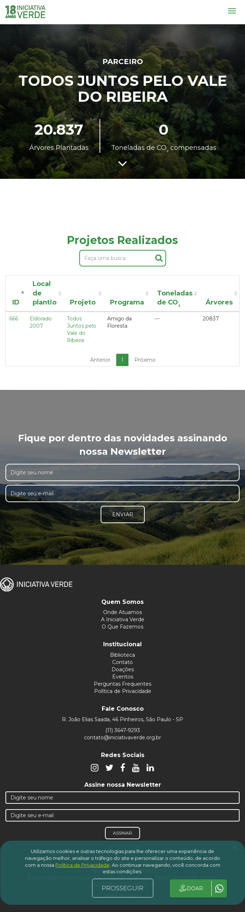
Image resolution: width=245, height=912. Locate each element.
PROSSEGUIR (122, 888)
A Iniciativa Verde (122, 619)
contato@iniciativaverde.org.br (122, 737)
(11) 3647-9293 (122, 730)
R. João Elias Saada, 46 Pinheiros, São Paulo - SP (122, 719)
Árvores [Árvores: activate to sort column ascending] (219, 302)
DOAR (190, 888)
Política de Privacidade (122, 691)
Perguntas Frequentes (122, 684)
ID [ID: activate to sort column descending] (16, 302)
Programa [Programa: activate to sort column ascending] (127, 302)
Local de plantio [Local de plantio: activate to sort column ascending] (44, 293)
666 (13, 318)
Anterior (100, 360)
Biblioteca (122, 655)
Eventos (122, 676)
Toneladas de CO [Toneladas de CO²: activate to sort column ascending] (175, 299)
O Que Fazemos (122, 626)
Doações (122, 669)
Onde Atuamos (122, 612)
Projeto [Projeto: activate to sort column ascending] (83, 302)
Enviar (122, 514)
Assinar (122, 833)
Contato (122, 662)
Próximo (145, 360)
